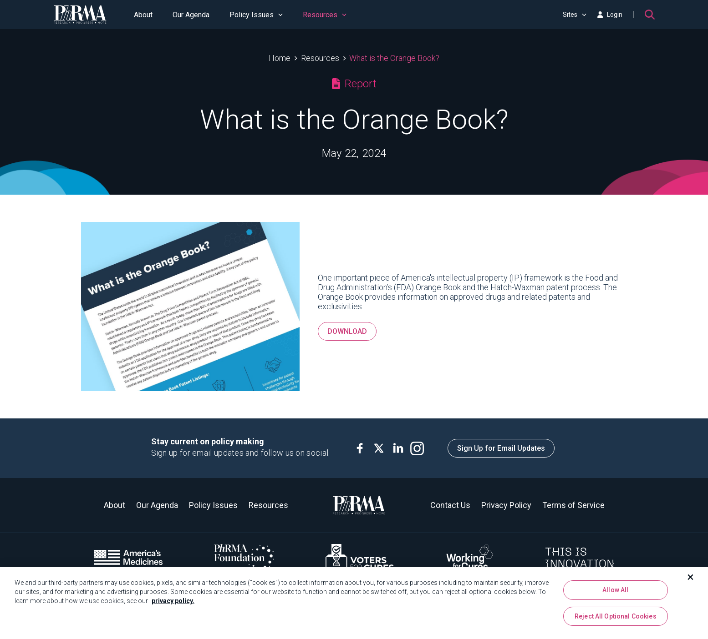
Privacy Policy (506, 505)
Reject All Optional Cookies (616, 619)
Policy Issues (256, 14)
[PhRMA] (80, 14)
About (143, 14)
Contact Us (450, 505)
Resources (324, 14)
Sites (574, 14)
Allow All (615, 593)
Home (279, 58)
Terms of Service (573, 505)
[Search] (650, 14)
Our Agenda (191, 14)
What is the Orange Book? (394, 58)
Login (609, 14)
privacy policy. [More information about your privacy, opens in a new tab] (173, 604)
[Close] (691, 580)
